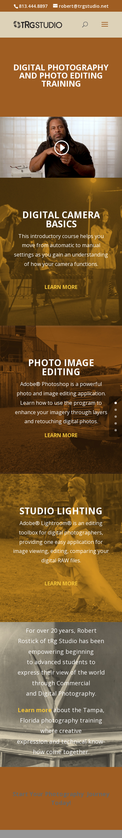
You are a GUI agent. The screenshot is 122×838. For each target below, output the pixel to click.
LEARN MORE (61, 287)
